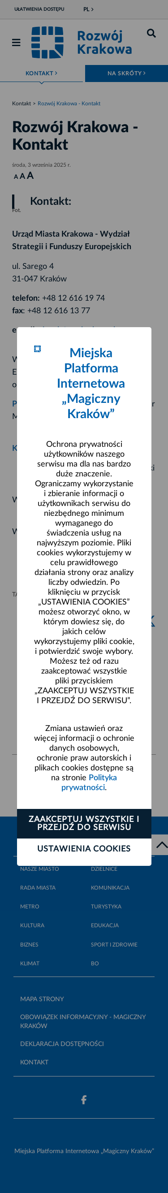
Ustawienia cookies (84, 849)
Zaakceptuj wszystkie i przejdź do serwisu (84, 824)
